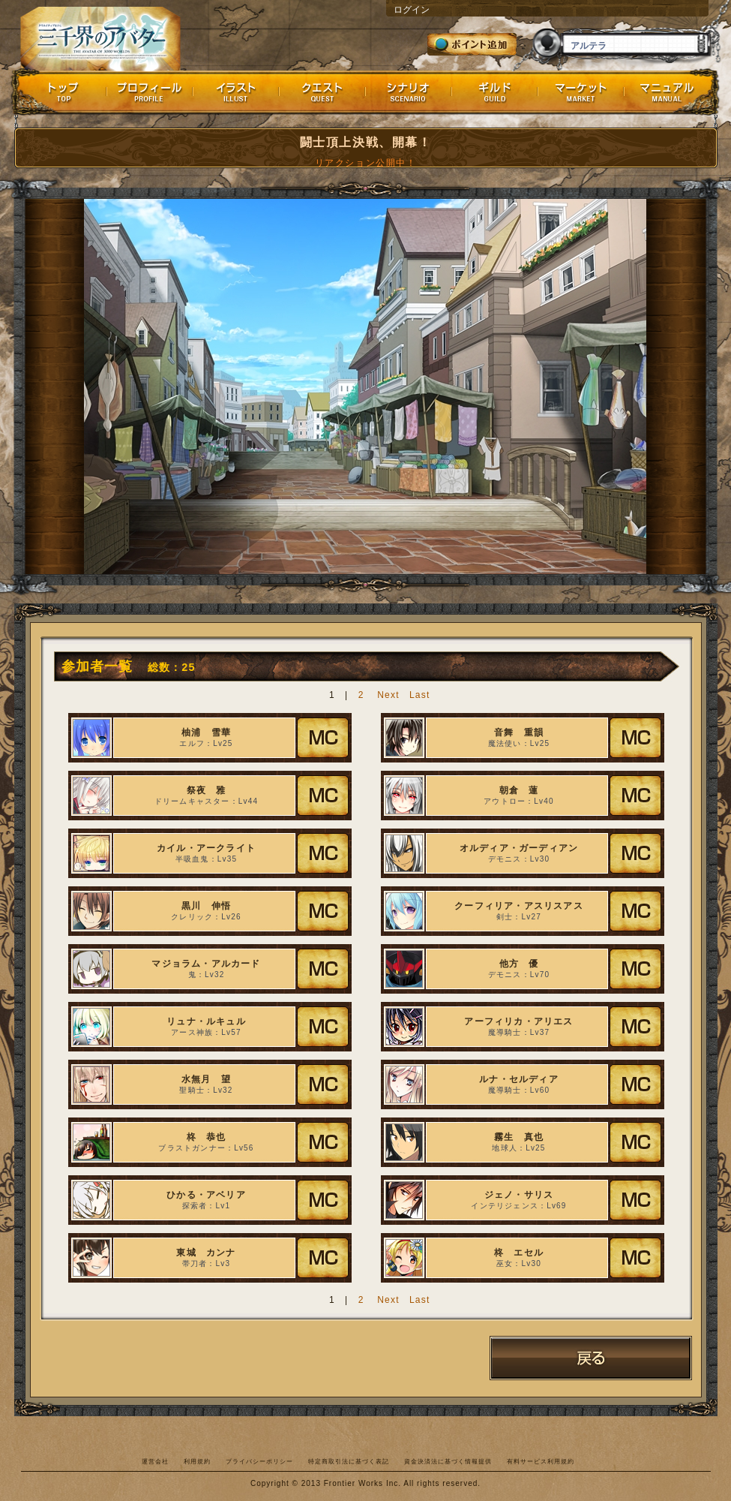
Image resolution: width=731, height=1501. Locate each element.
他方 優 (519, 963)
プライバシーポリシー (259, 1461)
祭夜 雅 (206, 790)
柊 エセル (519, 1252)
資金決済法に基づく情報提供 (448, 1461)
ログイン (412, 10)
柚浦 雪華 (206, 732)
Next (388, 695)
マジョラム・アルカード (205, 963)
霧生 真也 (519, 1137)
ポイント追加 (472, 44)
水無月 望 (206, 1079)
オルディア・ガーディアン (519, 848)
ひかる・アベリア (206, 1195)
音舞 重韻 (519, 732)
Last (419, 695)
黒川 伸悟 (206, 906)
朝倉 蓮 (519, 790)
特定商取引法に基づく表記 (348, 1461)
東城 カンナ (205, 1252)
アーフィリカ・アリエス (518, 1021)
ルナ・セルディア (519, 1079)
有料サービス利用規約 (540, 1461)
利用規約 (197, 1461)
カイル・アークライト (206, 848)
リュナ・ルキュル (206, 1021)
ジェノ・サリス (518, 1195)
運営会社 (155, 1461)
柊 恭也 (206, 1137)
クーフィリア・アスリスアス (518, 906)
